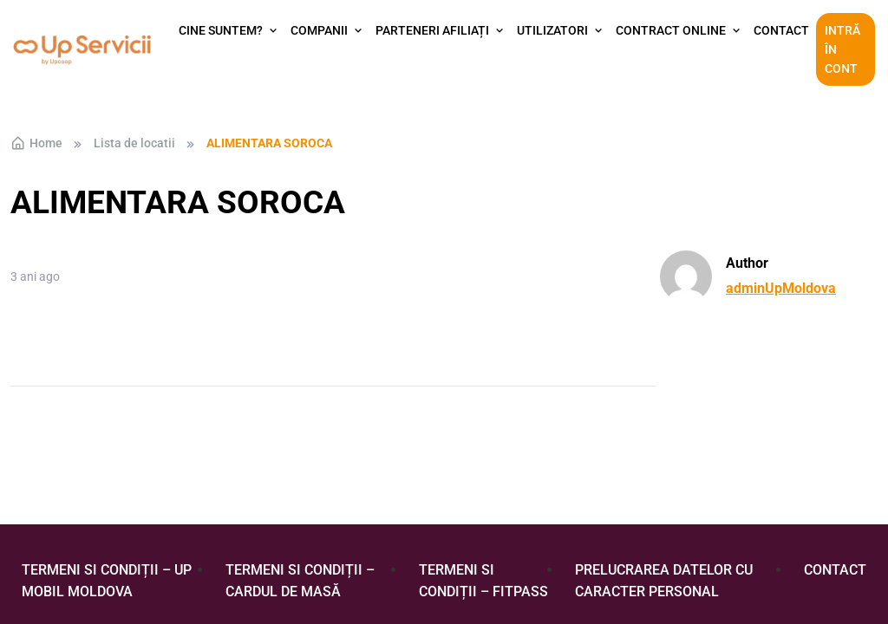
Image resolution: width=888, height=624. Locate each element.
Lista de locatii (134, 143)
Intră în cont (842, 49)
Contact (781, 30)
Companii (319, 30)
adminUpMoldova (781, 288)
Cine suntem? (221, 30)
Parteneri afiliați (432, 30)
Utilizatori (552, 30)
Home (36, 143)
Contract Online (671, 30)
